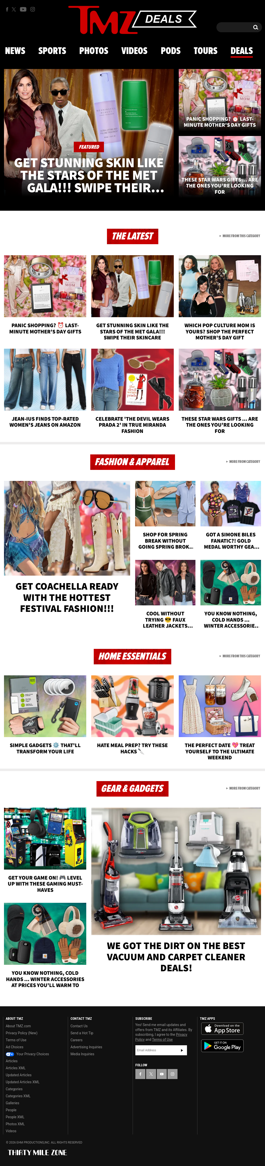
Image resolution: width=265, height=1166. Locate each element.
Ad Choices (14, 1047)
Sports (52, 51)
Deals (242, 51)
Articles (12, 1061)
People (11, 1110)
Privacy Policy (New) (21, 1033)
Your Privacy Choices (27, 1054)
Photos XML (15, 1124)
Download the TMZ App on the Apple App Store (222, 1029)
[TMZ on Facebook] (7, 9)
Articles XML (16, 1068)
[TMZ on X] (14, 9)
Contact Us (79, 1026)
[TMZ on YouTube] (162, 1074)
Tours (205, 51)
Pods (170, 51)
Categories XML (18, 1096)
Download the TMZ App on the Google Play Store (222, 1046)
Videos (134, 51)
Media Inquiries (82, 1054)
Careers (77, 1040)
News (15, 51)
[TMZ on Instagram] (32, 9)
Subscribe (182, 1050)
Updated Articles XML (22, 1082)
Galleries (12, 1103)
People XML (15, 1117)
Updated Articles (18, 1075)
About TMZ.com (18, 1026)
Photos (93, 51)
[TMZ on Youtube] (23, 9)
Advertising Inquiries (86, 1047)
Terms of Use (16, 1040)
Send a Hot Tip (82, 1033)
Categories (14, 1089)
